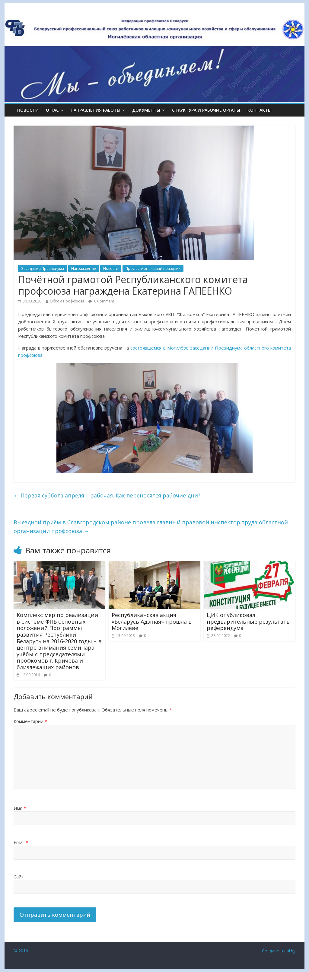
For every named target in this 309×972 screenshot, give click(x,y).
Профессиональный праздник (153, 268)
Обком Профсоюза (67, 301)
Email (21, 842)
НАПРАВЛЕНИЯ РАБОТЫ (95, 110)
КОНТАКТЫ (259, 110)
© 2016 (21, 951)
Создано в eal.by (278, 951)
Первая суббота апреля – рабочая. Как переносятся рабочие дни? (107, 495)
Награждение (83, 268)
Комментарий (30, 721)
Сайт (19, 877)
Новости (28, 110)
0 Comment (101, 301)
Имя (20, 808)
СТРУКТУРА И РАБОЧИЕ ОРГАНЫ (206, 110)
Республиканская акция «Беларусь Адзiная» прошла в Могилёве (152, 621)
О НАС (52, 110)
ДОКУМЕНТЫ (146, 110)
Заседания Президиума (42, 268)
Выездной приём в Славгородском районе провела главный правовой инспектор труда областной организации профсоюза (151, 527)
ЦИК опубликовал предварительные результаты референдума (249, 621)
